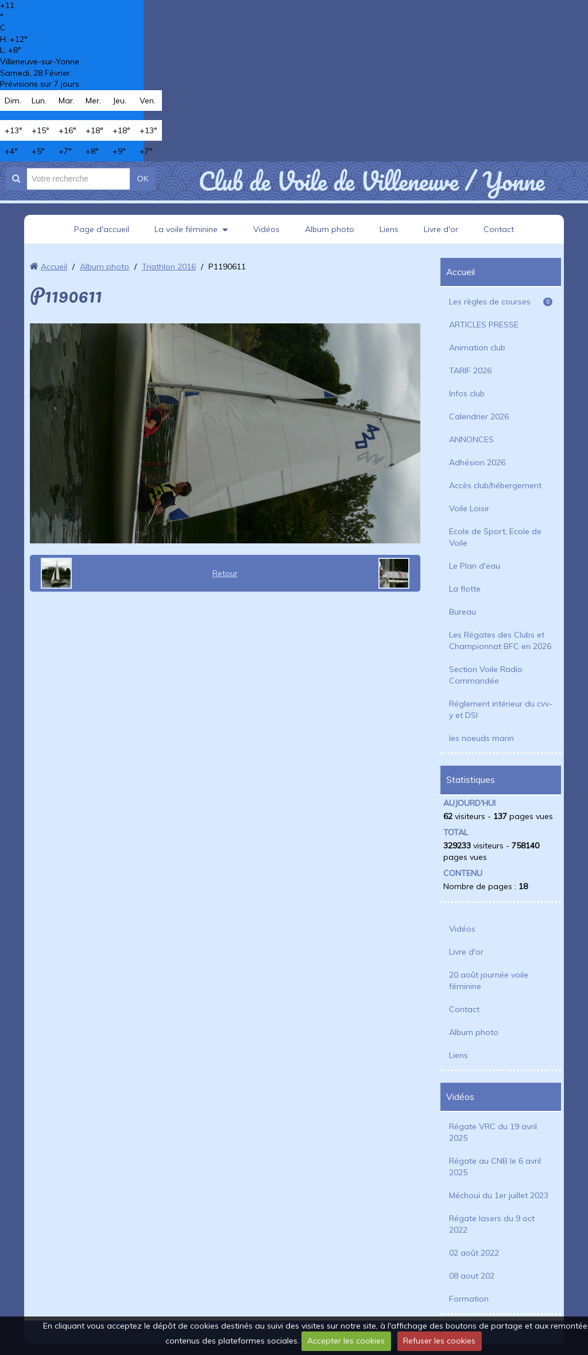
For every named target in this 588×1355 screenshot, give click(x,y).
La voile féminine (186, 229)
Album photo (329, 229)
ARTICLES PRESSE (484, 324)
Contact (498, 229)
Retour (225, 573)
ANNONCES (471, 439)
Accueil (54, 266)
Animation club (477, 347)
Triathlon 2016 (169, 266)
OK (143, 178)
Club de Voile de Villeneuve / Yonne (371, 181)
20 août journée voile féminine (488, 980)
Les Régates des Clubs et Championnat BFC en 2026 (500, 640)
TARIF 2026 (470, 370)
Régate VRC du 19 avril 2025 (493, 1132)
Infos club (467, 393)
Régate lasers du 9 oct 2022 (492, 1224)
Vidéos (266, 229)
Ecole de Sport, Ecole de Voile (495, 537)
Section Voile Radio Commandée (486, 675)
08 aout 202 (471, 1276)
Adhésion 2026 (477, 462)
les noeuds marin (481, 738)
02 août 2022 (474, 1253)
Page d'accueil (101, 229)
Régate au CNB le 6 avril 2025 (495, 1167)
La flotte (465, 589)
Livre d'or (441, 229)
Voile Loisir (469, 508)
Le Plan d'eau (474, 566)
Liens (389, 229)
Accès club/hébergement (495, 485)
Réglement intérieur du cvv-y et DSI (500, 709)
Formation (469, 1299)
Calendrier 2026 (479, 416)
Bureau (462, 612)
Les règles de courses (500, 301)
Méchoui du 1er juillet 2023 (498, 1195)
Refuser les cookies (439, 1340)
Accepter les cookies (346, 1340)
